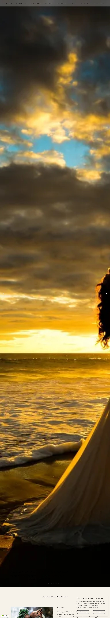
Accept (99, 612)
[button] (48, 583)
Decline (83, 612)
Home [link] (9, 3)
